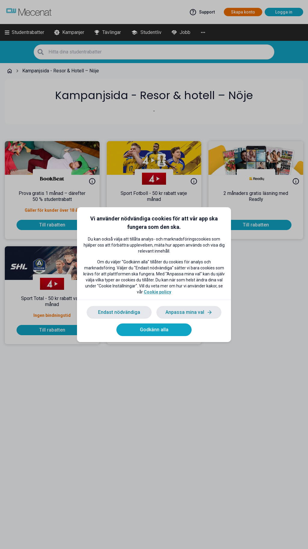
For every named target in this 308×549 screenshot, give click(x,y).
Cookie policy (157, 292)
